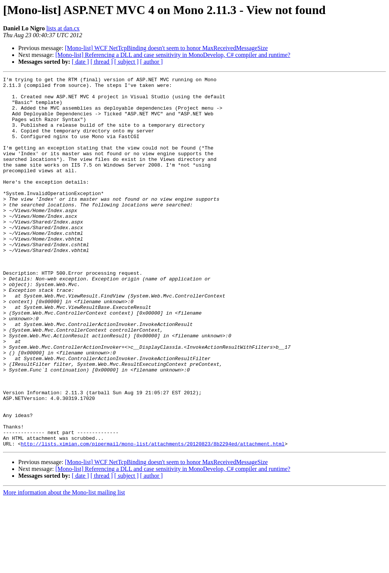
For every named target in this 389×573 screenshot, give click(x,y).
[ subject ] (126, 61)
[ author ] (151, 61)
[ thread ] (101, 61)
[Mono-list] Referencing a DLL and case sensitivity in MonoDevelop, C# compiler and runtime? (172, 55)
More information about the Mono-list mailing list (64, 566)
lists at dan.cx (63, 28)
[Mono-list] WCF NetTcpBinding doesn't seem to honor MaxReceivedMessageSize (166, 48)
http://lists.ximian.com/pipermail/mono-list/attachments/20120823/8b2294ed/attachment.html (153, 517)
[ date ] (80, 61)
